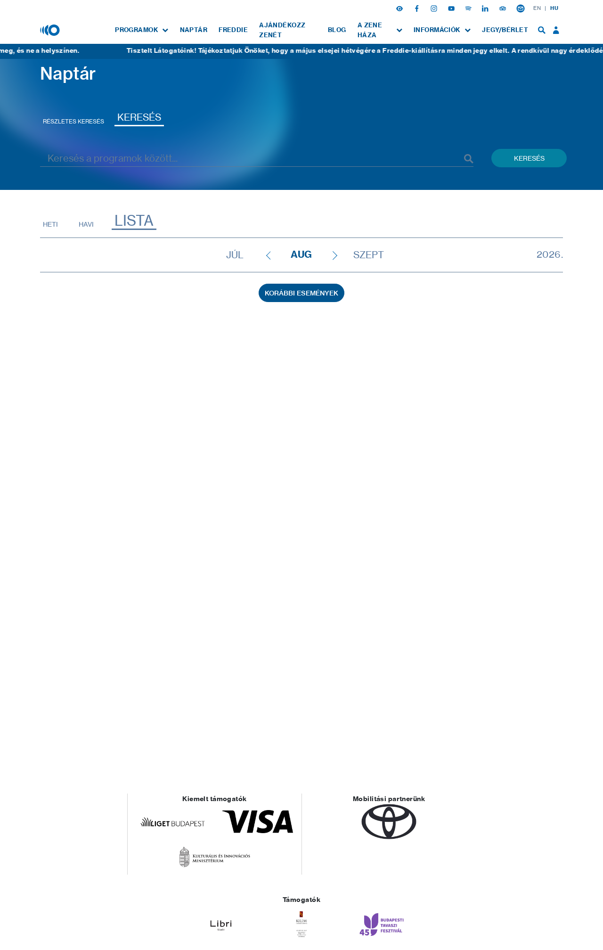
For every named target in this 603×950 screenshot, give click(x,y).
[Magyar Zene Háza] (51, 29)
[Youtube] (452, 8)
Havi (86, 224)
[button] (400, 8)
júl (235, 255)
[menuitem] (141, 30)
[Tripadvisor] (503, 8)
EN (537, 8)
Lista (134, 221)
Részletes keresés (73, 121)
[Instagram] (435, 8)
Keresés (139, 117)
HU (554, 8)
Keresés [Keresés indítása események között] (529, 158)
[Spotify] (469, 8)
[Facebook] (418, 8)
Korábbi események (301, 293)
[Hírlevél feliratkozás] (520, 8)
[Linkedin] (486, 8)
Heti (50, 224)
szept (368, 255)
